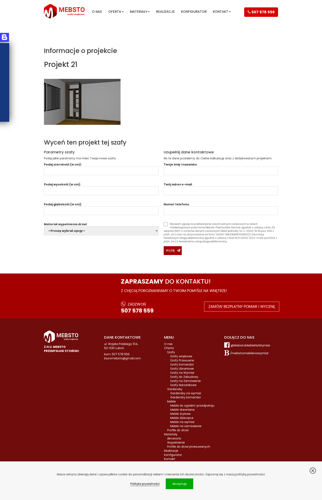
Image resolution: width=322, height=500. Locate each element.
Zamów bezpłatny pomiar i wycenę (241, 306)
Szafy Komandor (182, 364)
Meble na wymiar (182, 422)
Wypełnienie (176, 442)
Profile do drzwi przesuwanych (188, 447)
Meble (171, 401)
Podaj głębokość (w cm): (101, 207)
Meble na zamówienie (185, 426)
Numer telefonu (221, 207)
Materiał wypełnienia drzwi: (101, 227)
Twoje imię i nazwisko (221, 167)
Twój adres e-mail (221, 187)
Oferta (114, 11)
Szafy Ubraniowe (182, 369)
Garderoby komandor (185, 397)
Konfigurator (194, 11)
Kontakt (220, 11)
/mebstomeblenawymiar (249, 353)
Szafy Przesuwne (182, 360)
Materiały (138, 11)
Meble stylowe (180, 414)
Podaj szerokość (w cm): (101, 167)
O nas (97, 11)
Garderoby (174, 389)
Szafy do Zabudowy (184, 377)
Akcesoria (174, 438)
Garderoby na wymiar (185, 393)
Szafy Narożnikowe (183, 385)
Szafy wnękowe (181, 356)
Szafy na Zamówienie (185, 381)
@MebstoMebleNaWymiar (250, 345)
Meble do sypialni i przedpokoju (192, 405)
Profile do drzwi (178, 430)
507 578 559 (137, 310)
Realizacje (165, 11)
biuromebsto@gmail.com (122, 358)
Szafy (171, 352)
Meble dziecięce (181, 418)
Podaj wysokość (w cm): (101, 187)
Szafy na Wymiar (182, 373)
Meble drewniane (182, 410)
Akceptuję (179, 484)
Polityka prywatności (145, 484)
